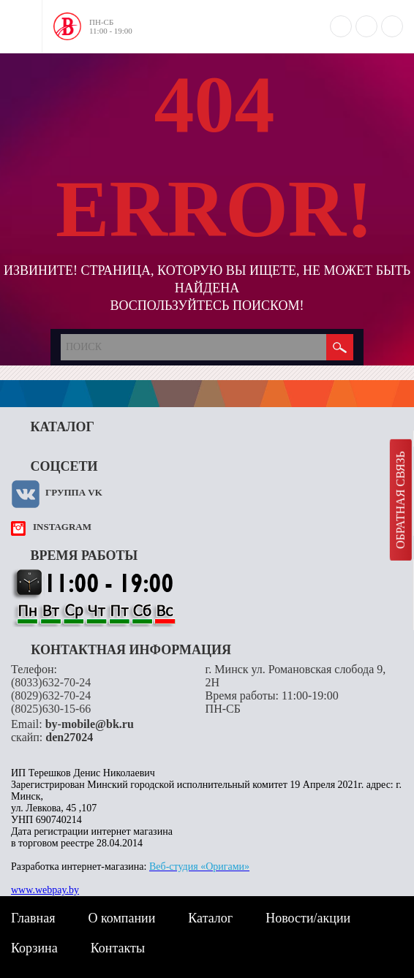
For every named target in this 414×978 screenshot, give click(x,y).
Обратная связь (400, 500)
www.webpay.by (45, 889)
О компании (121, 918)
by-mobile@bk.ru (89, 724)
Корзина (34, 948)
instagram (62, 526)
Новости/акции (308, 918)
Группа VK (73, 492)
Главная (33, 918)
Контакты (118, 948)
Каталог (210, 918)
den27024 (69, 737)
